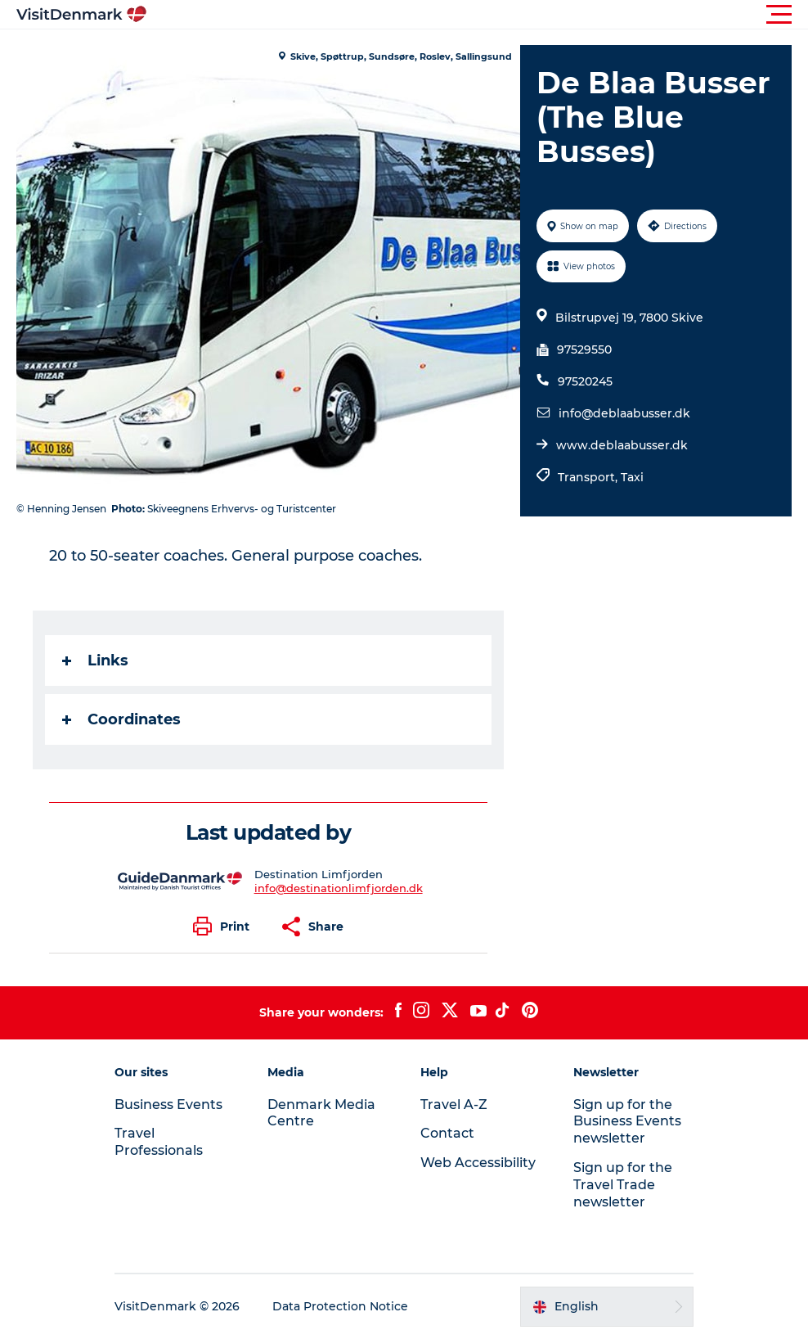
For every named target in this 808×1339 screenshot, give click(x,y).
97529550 (584, 349)
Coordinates (121, 719)
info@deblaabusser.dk (624, 413)
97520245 (585, 381)
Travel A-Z (453, 1104)
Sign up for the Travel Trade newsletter (622, 1185)
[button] (478, 15)
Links (95, 660)
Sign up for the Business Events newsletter (627, 1122)
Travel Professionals (158, 1141)
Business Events (168, 1104)
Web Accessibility (478, 1162)
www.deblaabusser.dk (622, 445)
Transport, (589, 477)
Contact (447, 1133)
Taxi (632, 477)
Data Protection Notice (340, 1306)
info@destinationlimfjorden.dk (338, 888)
